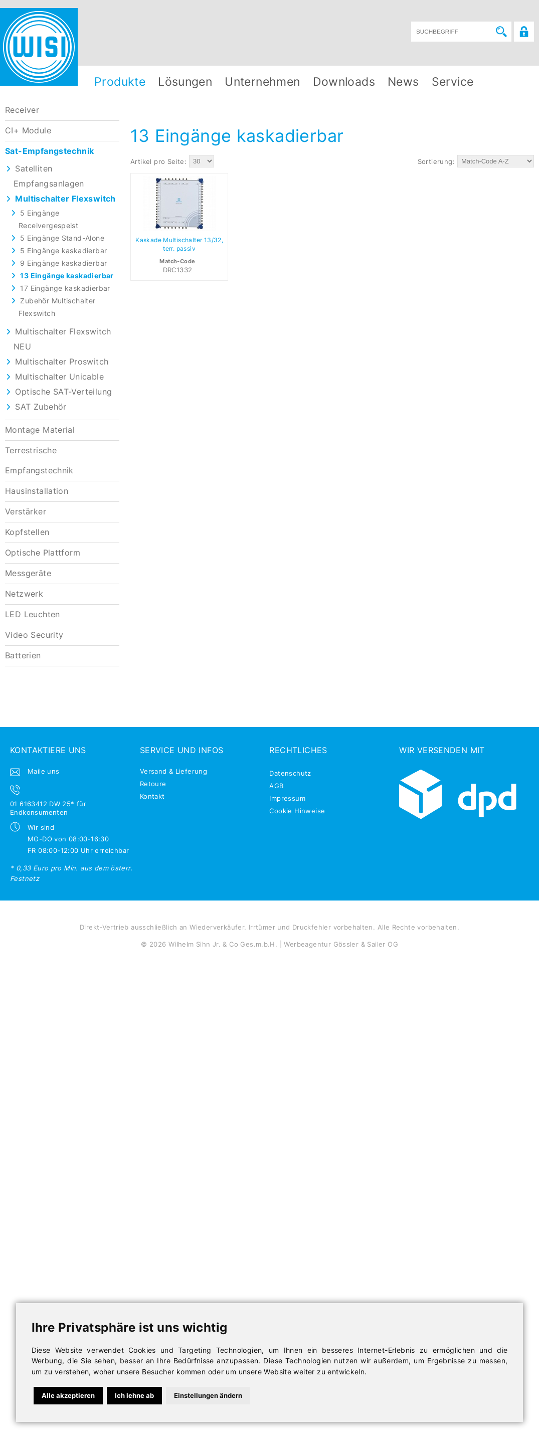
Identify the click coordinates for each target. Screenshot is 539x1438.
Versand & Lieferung (173, 771)
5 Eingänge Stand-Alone (62, 238)
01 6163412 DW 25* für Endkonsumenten (48, 808)
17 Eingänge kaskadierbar (65, 288)
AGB (276, 786)
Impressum (287, 798)
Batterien (23, 655)
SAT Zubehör (40, 407)
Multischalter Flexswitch (65, 199)
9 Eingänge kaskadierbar (63, 263)
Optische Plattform (42, 553)
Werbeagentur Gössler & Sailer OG (341, 944)
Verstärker (25, 511)
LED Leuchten (32, 614)
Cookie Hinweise (297, 811)
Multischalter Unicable (59, 377)
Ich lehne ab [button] (134, 1395)
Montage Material (40, 430)
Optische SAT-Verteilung (63, 392)
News (403, 81)
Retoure (153, 784)
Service (453, 81)
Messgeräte (28, 573)
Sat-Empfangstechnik (49, 151)
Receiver (22, 110)
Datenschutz (290, 773)
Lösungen (185, 81)
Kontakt (152, 796)
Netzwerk (24, 594)
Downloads (344, 81)
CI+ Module (28, 130)
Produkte (119, 81)
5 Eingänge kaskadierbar (63, 250)
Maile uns (44, 771)
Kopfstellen (27, 532)
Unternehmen (262, 81)
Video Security (34, 635)
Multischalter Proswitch (61, 362)
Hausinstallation (36, 491)
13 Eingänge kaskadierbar (66, 275)
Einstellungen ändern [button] (208, 1395)
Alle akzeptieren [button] (68, 1395)
